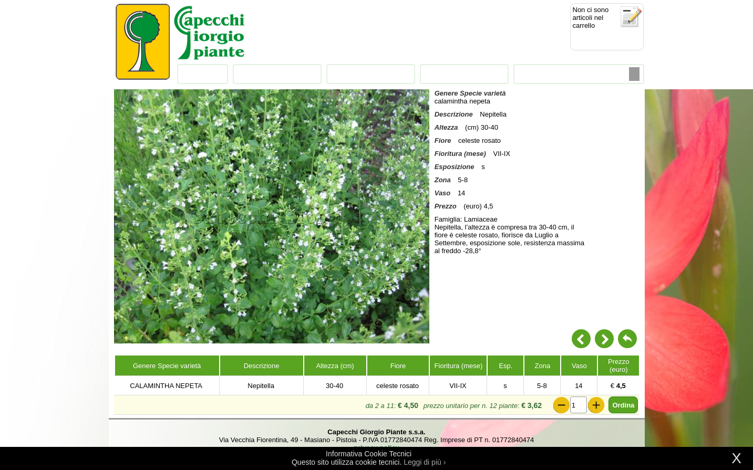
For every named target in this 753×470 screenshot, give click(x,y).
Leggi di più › (425, 462)
